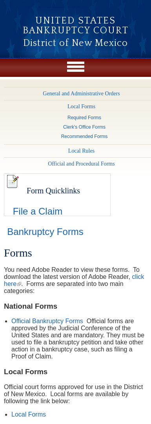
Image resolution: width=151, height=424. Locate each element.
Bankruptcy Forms (45, 231)
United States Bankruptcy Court (76, 26)
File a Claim (38, 211)
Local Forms (28, 414)
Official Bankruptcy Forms (47, 321)
